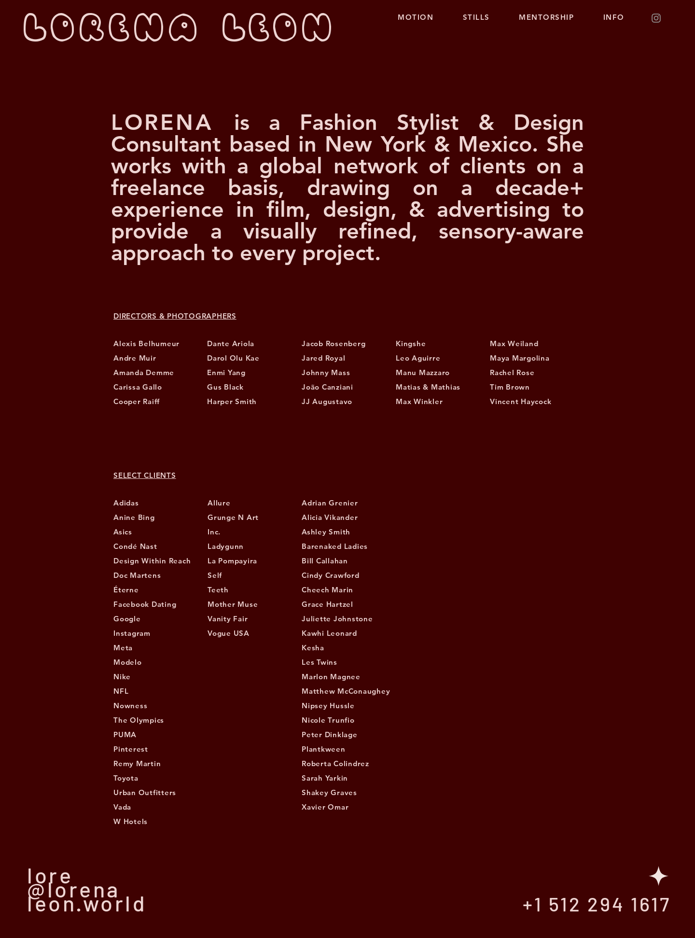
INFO (618, 17)
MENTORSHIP (546, 17)
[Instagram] (656, 18)
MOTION (420, 17)
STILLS (476, 17)
